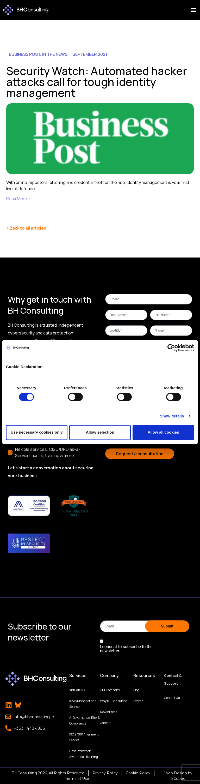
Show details (172, 416)
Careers (105, 723)
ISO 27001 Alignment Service (84, 737)
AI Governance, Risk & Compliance (84, 720)
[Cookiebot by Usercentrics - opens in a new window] (171, 348)
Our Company (110, 690)
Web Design (175, 773)
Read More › (18, 198)
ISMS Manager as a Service (83, 704)
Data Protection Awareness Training (83, 754)
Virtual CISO (77, 690)
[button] (193, 10)
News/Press (108, 712)
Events (138, 701)
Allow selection (100, 432)
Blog (136, 690)
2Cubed (178, 778)
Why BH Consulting (114, 701)
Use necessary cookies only (37, 432)
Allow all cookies (163, 432)
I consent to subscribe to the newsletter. (126, 649)
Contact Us (172, 698)
